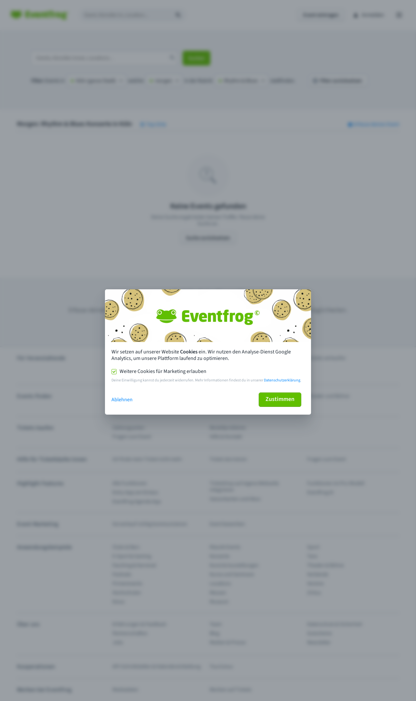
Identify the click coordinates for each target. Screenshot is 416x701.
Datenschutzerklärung (282, 380)
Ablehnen (122, 399)
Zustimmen (280, 399)
